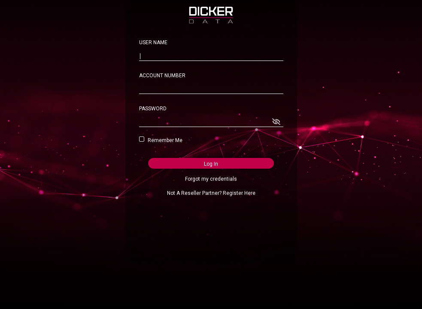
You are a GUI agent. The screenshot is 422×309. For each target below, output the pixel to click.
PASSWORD (153, 109)
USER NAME (153, 42)
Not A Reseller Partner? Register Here (211, 193)
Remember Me (163, 140)
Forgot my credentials (211, 179)
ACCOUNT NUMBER (162, 76)
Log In (211, 164)
